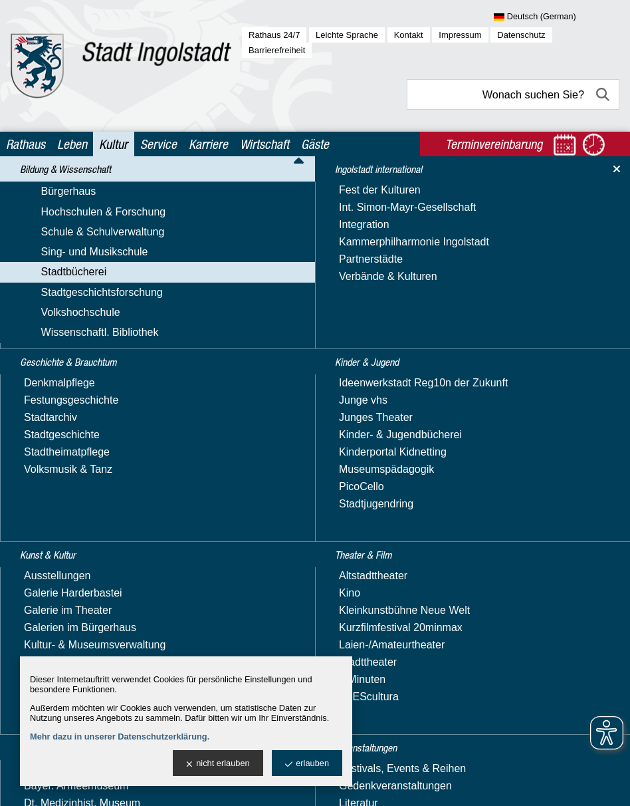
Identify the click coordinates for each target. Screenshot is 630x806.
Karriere (208, 144)
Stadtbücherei (50, 288)
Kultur (113, 144)
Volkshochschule (56, 507)
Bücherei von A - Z (74, 375)
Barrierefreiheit (277, 50)
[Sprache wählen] (556, 17)
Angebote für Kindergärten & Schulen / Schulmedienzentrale (104, 313)
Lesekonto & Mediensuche (93, 431)
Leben (72, 144)
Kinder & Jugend (57, 600)
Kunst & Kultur (51, 625)
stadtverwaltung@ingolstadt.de (420, 782)
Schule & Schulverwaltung (79, 249)
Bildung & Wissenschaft (73, 188)
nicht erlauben (217, 763)
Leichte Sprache (347, 35)
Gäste (315, 144)
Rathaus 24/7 (274, 35)
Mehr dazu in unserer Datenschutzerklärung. (119, 736)
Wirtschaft (264, 144)
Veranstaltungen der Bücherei (101, 468)
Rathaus (25, 144)
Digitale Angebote (72, 412)
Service (158, 144)
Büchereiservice (68, 394)
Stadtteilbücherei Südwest (92, 450)
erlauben (307, 763)
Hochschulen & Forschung (79, 230)
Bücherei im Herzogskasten (96, 356)
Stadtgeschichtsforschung (78, 487)
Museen (36, 651)
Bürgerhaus (44, 211)
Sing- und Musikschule (70, 269)
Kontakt (408, 35)
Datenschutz (521, 35)
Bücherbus (56, 338)
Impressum (460, 35)
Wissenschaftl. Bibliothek (76, 526)
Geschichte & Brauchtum (77, 549)
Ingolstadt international (72, 574)
